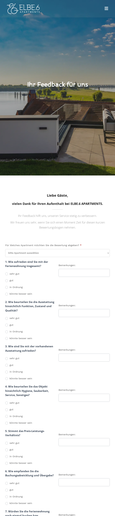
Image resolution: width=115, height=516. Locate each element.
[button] (106, 8)
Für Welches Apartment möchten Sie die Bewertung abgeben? (43, 245)
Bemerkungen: (67, 265)
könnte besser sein (18, 293)
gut (9, 280)
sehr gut (12, 273)
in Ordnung (14, 287)
